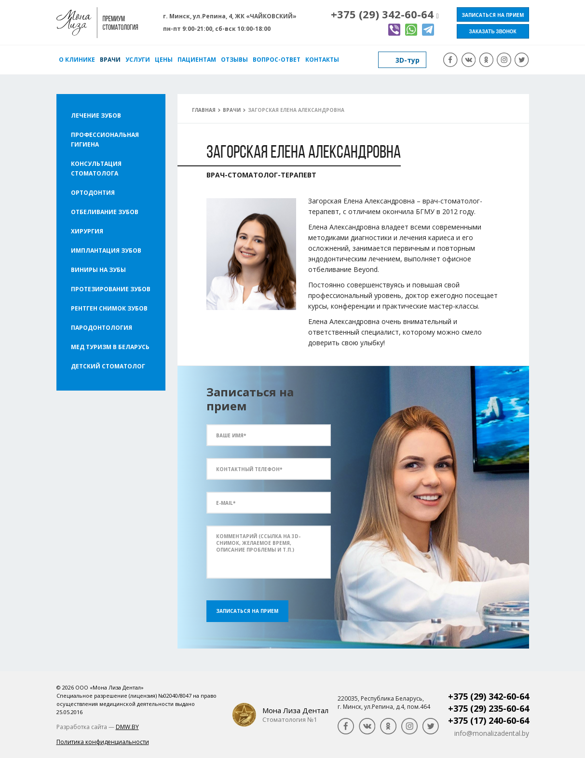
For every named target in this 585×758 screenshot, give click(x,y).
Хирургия (87, 231)
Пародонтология (101, 328)
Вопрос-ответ (276, 59)
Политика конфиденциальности (102, 742)
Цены (164, 59)
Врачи (110, 59)
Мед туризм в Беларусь (110, 347)
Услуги (137, 59)
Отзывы (234, 59)
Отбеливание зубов (104, 212)
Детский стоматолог (108, 366)
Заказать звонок (493, 31)
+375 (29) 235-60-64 (488, 708)
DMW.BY (127, 727)
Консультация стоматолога (96, 168)
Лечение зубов (96, 115)
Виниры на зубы (98, 270)
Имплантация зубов (106, 250)
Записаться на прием (493, 15)
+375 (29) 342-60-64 (382, 14)
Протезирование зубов (110, 289)
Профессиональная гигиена (105, 140)
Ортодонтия (93, 193)
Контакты (322, 59)
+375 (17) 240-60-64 (488, 720)
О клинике (77, 59)
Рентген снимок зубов (109, 308)
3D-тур (407, 60)
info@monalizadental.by (491, 733)
